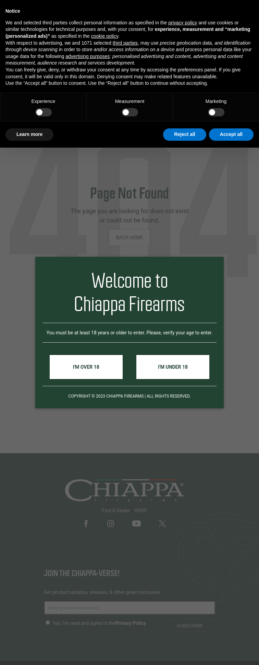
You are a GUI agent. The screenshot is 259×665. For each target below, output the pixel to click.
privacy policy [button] (182, 22)
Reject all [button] (184, 134)
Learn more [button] (29, 134)
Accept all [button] (231, 134)
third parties (125, 43)
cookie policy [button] (104, 36)
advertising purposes (87, 56)
